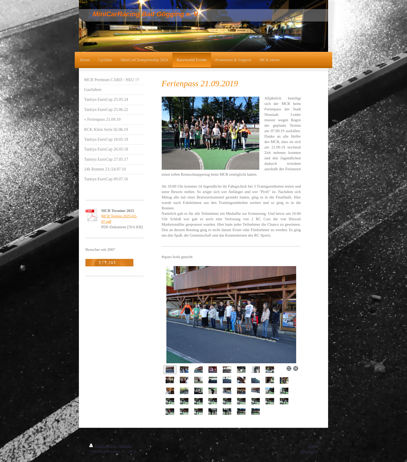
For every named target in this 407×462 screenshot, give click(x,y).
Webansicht (309, 451)
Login (313, 446)
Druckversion (103, 446)
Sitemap (125, 446)
